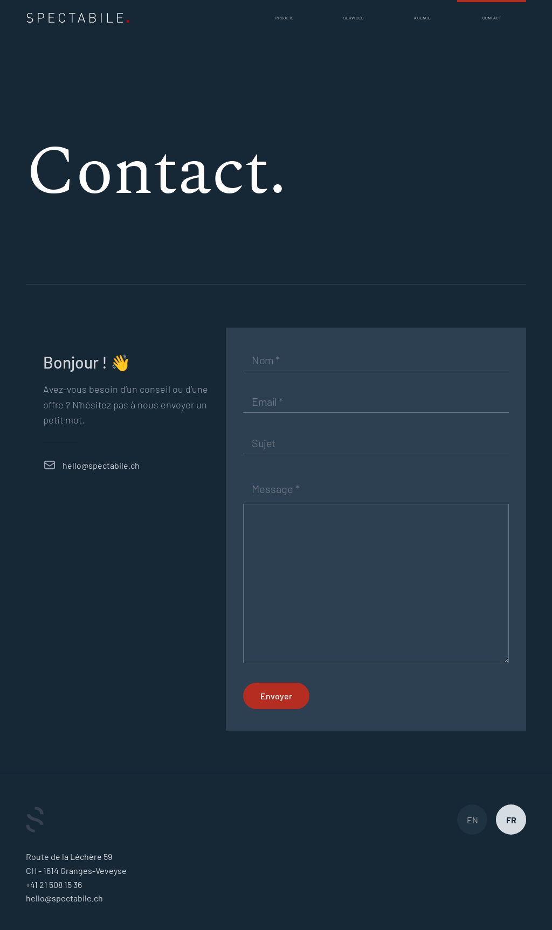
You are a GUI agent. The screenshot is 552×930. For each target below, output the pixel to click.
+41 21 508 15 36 (54, 884)
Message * (276, 488)
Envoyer (276, 696)
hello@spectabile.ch (101, 465)
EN (472, 820)
